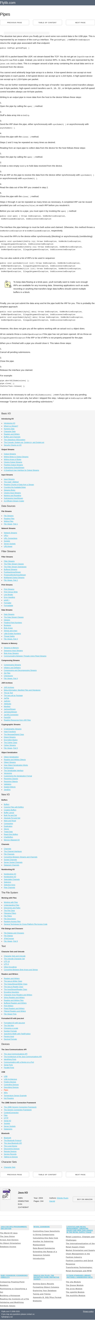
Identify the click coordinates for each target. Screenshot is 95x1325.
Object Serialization (11, 755)
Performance (9, 766)
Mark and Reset (10, 819)
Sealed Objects (9, 785)
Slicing (6, 827)
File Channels (9, 853)
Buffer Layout (9, 811)
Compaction (8, 822)
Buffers (6, 803)
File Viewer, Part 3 (11, 637)
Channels (7, 847)
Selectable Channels (12, 878)
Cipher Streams (10, 744)
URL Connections (10, 537)
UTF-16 (7, 960)
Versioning (8, 772)
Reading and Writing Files (13, 999)
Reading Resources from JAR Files (17, 719)
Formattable (8, 604)
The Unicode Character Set (14, 957)
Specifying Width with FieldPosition (17, 1032)
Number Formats (10, 1030)
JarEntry (7, 700)
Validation (7, 783)
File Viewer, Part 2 (11, 579)
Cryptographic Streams (12, 727)
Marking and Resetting (12, 494)
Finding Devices (10, 1080)
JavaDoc (7, 788)
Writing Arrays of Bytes (12, 458)
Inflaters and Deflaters (12, 666)
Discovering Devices (11, 1147)
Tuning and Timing (42, 1292)
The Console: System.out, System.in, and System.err (24, 441)
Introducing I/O (9, 422)
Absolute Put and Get (12, 816)
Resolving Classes (11, 777)
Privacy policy (88, 1310)
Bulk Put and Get (10, 814)
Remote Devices (10, 1150)
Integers (7, 618)
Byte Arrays (8, 626)
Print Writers (8, 1004)
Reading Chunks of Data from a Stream (19, 483)
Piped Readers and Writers (14, 1007)
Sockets (7, 539)
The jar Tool (8, 691)
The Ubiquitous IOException (14, 438)
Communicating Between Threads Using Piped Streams (25, 654)
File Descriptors (10, 917)
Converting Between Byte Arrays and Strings (21, 968)
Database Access (8, 1245)
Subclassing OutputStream (14, 466)
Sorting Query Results (43, 1282)
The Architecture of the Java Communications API (23, 1055)
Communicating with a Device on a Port (19, 1061)
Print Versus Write (11, 590)
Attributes (7, 702)
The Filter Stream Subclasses (15, 565)
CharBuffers (8, 836)
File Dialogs (8, 934)
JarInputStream (10, 708)
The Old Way (9, 1024)
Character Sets (9, 1166)
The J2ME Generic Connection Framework (20, 1106)
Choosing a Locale (11, 1027)
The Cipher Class (10, 741)
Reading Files (9, 517)
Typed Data (8, 830)
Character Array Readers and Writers (18, 993)
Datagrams (8, 1127)
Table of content (47, 22)
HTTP (6, 1117)
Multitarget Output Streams (14, 576)
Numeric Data (9, 427)
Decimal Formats (10, 1038)
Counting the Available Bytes (15, 486)
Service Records (10, 1153)
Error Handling (9, 596)
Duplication (8, 825)
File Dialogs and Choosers (14, 931)
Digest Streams (10, 736)
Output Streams (10, 452)
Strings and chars (10, 629)
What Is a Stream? (11, 425)
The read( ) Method (11, 480)
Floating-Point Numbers (13, 621)
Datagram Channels (11, 864)
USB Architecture (10, 1078)
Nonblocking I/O (10, 872)
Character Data (9, 430)
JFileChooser (9, 937)
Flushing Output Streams (13, 463)
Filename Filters (10, 912)
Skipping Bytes (9, 489)
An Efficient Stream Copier (14, 499)
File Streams (8, 514)
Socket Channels (10, 858)
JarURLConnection (11, 713)
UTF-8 (6, 963)
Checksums (8, 674)
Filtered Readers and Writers (15, 1010)
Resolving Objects (11, 780)
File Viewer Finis (10, 1012)
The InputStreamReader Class (15, 988)
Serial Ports (8, 1063)
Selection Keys (9, 883)
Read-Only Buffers (11, 833)
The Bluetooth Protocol (12, 1139)
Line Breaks (8, 593)
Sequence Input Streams (13, 649)
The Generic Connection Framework (18, 1108)
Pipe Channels (9, 886)
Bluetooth (7, 1136)
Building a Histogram (10, 1294)
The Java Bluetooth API (13, 1142)
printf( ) (6, 599)
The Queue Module (75, 1284)
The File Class (9, 909)
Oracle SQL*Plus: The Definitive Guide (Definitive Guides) (46, 1275)
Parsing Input (9, 1035)
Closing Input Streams (12, 491)
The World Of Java (8, 1231)
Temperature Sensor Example (15, 1094)
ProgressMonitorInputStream (15, 573)
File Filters (8, 914)
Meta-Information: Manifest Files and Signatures (22, 689)
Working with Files (11, 901)
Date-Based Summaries (44, 1247)
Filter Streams (9, 560)
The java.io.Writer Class (13, 980)
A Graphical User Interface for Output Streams (21, 469)
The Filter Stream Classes (14, 562)
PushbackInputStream (12, 571)
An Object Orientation (10, 1242)
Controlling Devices (11, 1083)
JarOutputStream (10, 710)
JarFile (6, 697)
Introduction (39, 1257)
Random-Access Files (12, 920)
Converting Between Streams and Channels (20, 855)
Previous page (14, 22)
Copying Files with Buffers (14, 806)
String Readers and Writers (14, 996)
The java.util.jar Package (13, 694)
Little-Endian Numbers (12, 632)
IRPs (6, 1091)
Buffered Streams (10, 568)
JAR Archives (9, 686)
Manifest (7, 705)
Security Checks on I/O (12, 444)
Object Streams (10, 761)
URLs (6, 534)
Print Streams (9, 588)
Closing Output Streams (13, 461)
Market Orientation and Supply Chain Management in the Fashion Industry (80, 1252)
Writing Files (8, 520)
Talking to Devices (11, 1155)
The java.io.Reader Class (13, 985)
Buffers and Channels (12, 435)
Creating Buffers (10, 808)
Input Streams (9, 478)
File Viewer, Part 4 (11, 677)
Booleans (7, 624)
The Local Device (10, 1145)
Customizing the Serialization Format (18, 774)
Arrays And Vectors (9, 1238)
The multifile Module (75, 1294)
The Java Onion (7, 1235)
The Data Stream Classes (13, 616)
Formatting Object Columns (46, 1286)
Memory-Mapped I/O (12, 838)
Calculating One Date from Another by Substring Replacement (45, 1239)
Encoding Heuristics (11, 991)
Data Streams (9, 613)
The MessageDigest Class (14, 733)
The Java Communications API (15, 1052)
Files (5, 1114)
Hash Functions (10, 730)
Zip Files (7, 672)
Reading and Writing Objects (15, 758)
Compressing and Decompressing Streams (20, 669)
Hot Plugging (9, 1097)
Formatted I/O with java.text (14, 1021)
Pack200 (7, 716)
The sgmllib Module (75, 1291)
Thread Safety (9, 635)
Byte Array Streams (11, 652)
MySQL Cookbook (42, 1225)
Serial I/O (7, 1119)
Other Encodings (10, 965)
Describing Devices (11, 1086)
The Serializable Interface (13, 769)
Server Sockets (9, 542)
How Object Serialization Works (16, 764)
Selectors (7, 881)
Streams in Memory (11, 646)
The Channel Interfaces (13, 850)
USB (5, 1075)
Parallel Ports (9, 1066)
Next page (80, 22)
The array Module (74, 1287)
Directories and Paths (12, 906)
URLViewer (8, 545)
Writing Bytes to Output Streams (16, 455)
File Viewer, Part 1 (11, 522)
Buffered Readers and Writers (15, 1002)
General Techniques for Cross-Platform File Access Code (25, 923)
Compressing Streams (12, 663)
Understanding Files (11, 904)
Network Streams (10, 531)
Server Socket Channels (13, 861)
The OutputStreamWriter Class (15, 982)
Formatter (7, 601)
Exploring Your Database (45, 1289)
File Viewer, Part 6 (11, 940)
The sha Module (73, 1280)
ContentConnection (11, 1111)
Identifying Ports (10, 1058)
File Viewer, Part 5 (11, 747)
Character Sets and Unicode (15, 954)
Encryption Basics (10, 738)
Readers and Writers (12, 433)
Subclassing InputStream (13, 497)
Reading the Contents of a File (14, 1297)
